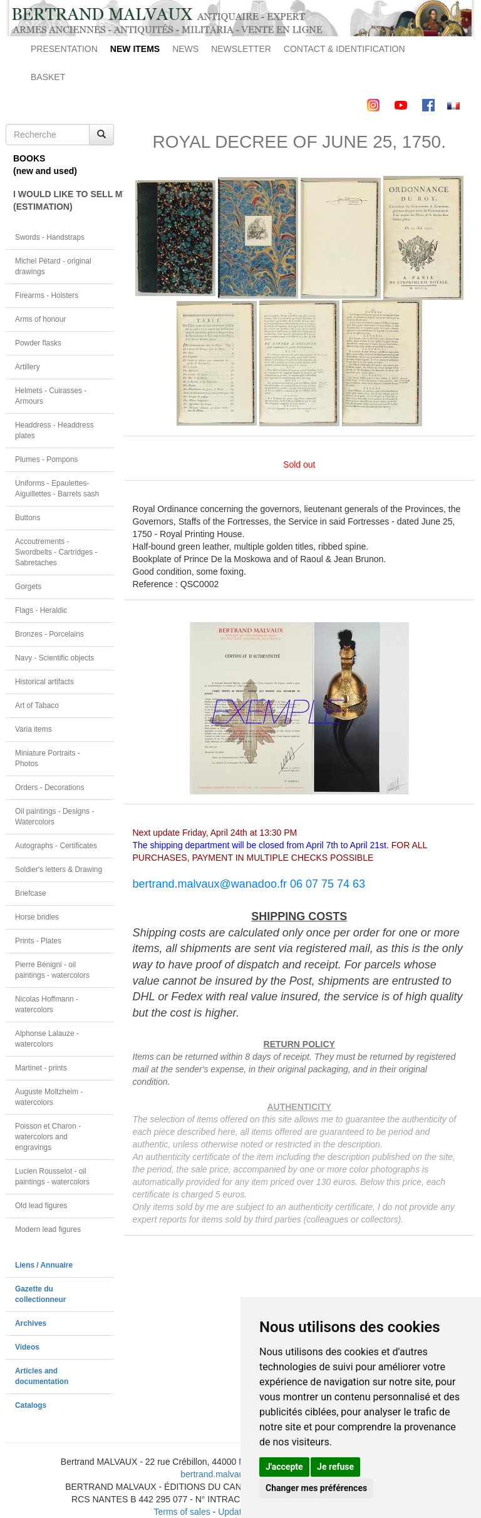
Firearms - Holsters (46, 295)
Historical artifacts (44, 681)
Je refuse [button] (335, 1467)
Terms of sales (181, 1512)
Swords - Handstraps (50, 237)
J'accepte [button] (284, 1467)
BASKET (48, 77)
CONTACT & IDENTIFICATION (344, 49)
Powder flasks (38, 343)
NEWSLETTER (241, 49)
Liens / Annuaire (44, 1265)
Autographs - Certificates (56, 845)
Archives (30, 1323)
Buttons (27, 517)
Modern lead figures (48, 1229)
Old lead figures (41, 1205)
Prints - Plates (38, 940)
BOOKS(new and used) (45, 164)
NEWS (185, 49)
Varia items (33, 729)
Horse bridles (37, 917)
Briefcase (30, 893)
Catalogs (30, 1405)
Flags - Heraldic (41, 610)
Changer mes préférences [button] (316, 1488)
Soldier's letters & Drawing (58, 869)
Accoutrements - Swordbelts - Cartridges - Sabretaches (56, 552)
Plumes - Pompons (46, 459)
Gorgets (28, 586)
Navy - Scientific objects (54, 658)
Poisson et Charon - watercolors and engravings (48, 1137)
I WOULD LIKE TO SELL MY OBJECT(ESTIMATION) (63, 200)
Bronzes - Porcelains (49, 634)
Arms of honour (40, 319)
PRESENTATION (64, 49)
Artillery (27, 366)
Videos (27, 1347)
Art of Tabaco (37, 705)
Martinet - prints (41, 1068)
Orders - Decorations (49, 787)
